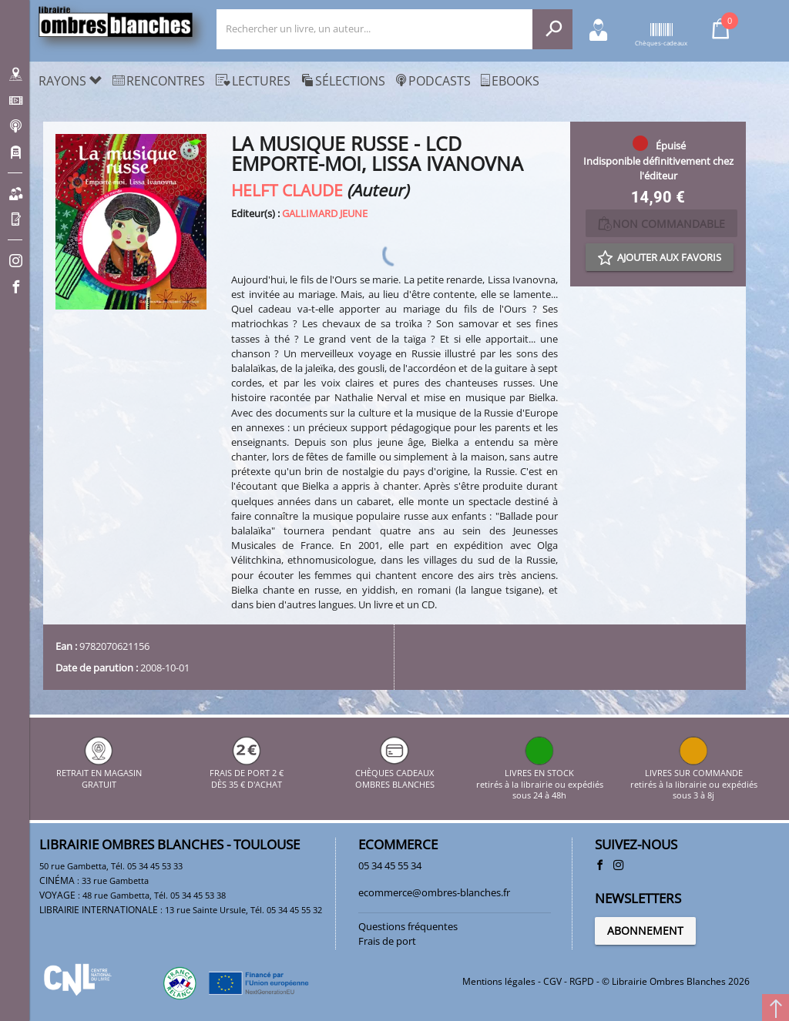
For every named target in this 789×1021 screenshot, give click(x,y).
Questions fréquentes (408, 926)
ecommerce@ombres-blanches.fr (434, 892)
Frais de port (387, 941)
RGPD (581, 981)
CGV (552, 981)
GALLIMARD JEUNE (325, 213)
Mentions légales (499, 981)
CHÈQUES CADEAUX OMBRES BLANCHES (395, 773)
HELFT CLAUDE (287, 190)
